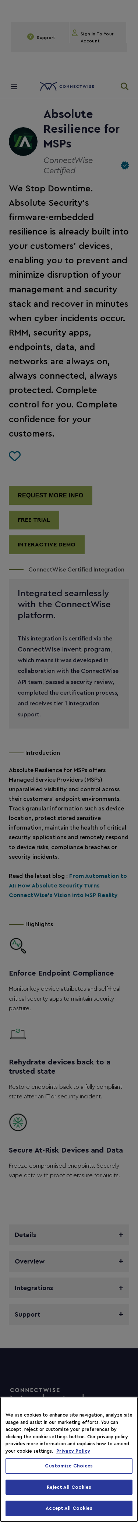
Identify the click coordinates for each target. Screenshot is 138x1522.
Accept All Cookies (69, 1508)
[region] (69, 1459)
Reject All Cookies (69, 1487)
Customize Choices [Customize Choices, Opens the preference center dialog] (69, 1465)
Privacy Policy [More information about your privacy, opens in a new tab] (73, 1451)
